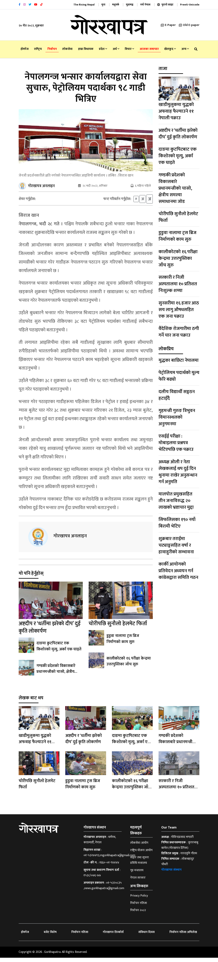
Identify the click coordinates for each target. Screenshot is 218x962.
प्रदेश (103, 49)
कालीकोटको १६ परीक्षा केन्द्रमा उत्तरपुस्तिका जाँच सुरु (128, 665)
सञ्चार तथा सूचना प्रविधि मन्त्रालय (139, 864)
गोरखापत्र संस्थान (171, 874)
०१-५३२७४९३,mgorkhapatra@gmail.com (109, 859)
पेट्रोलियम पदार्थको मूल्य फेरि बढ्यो (179, 376)
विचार (129, 49)
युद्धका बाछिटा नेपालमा (179, 360)
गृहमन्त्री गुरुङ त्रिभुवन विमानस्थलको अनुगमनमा (177, 417)
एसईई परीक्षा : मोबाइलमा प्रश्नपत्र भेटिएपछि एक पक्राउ (176, 442)
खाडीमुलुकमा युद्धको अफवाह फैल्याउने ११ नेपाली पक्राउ (176, 111)
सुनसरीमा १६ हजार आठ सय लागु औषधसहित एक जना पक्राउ (179, 309)
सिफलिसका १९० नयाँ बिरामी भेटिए (177, 523)
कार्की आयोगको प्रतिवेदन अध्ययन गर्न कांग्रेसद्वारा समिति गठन (178, 570)
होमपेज (25, 49)
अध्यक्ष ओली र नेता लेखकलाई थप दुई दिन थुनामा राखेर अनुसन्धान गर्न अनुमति (178, 472)
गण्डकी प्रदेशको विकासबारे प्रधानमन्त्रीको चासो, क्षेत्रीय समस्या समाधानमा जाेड (56, 676)
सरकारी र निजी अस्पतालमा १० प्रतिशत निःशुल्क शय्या (178, 283)
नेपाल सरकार (138, 882)
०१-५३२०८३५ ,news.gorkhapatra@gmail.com (104, 889)
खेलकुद (170, 49)
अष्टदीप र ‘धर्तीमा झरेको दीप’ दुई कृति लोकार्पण (50, 631)
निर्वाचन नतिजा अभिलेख (183, 936)
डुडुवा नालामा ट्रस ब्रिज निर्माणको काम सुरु (122, 643)
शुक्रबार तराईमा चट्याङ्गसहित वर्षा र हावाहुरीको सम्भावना (176, 545)
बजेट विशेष (50, 936)
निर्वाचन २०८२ (138, 914)
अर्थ (116, 49)
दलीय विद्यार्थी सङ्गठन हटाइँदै (177, 395)
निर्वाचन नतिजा (138, 907)
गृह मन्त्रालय (136, 874)
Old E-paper (189, 25)
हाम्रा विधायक (85, 49)
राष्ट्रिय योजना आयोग (141, 854)
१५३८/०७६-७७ (92, 879)
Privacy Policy (139, 900)
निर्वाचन (52, 49)
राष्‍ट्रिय (38, 49)
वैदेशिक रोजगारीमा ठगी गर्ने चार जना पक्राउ (179, 332)
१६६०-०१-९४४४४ (109, 866)
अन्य (185, 49)
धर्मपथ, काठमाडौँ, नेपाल (100, 844)
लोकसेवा (67, 49)
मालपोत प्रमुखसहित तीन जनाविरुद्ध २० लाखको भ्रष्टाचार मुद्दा (176, 500)
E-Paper (168, 25)
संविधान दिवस (146, 936)
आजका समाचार (149, 49)
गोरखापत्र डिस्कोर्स (113, 936)
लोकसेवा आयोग (139, 847)
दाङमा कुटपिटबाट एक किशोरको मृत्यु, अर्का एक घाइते (59, 650)
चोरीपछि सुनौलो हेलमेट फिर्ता (118, 627)
